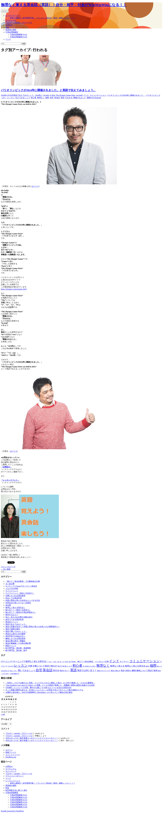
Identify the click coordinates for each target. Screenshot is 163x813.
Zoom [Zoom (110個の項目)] (73, 661)
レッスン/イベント (12, 15)
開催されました (79, 98)
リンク (8, 39)
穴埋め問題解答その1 (18, 34)
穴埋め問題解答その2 (18, 37)
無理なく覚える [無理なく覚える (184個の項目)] (117, 666)
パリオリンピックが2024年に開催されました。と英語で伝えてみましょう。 (48, 90)
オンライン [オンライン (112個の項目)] (124, 661)
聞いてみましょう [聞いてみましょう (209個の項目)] (26, 670)
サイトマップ (10, 771)
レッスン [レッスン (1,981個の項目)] (21, 665)
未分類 (8, 605)
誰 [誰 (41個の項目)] (130, 670)
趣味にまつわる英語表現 (15, 638)
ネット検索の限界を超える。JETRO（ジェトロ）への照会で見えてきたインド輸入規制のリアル (44, 690)
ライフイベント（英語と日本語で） (19, 593)
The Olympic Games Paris (65, 95)
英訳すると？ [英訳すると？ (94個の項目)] (65, 671)
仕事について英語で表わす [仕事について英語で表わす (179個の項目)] (45, 666)
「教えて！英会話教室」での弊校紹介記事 (22, 581)
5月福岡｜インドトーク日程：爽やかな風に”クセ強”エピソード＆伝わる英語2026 (38, 688)
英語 (62, 98)
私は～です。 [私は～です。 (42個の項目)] (14, 670)
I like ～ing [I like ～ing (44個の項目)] (56, 661)
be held (46, 95)
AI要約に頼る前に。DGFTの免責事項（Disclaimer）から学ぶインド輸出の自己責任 (39, 692)
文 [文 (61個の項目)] (83, 666)
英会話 (57, 98)
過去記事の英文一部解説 (15, 641)
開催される (91, 98)
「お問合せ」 (6, 467)
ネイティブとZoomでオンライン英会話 (21, 586)
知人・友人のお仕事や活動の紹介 (19, 617)
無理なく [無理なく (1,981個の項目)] (103, 665)
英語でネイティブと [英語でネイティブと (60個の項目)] (103, 671)
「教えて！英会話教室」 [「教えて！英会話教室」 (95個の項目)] (85, 661)
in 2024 (52, 95)
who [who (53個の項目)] (69, 661)
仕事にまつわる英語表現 (15, 596)
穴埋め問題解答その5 (18, 805)
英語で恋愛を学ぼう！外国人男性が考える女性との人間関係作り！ (32, 627)
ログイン (9, 750)
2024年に (38, 95)
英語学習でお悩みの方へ (15, 636)
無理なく (40, 98)
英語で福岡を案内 (12, 629)
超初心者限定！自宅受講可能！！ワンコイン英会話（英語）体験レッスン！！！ (42, 18)
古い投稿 (5, 569)
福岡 (47, 98)
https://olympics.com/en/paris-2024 (14, 289)
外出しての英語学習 (13, 598)
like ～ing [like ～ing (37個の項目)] (62, 661)
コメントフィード (12, 755)
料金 (7, 27)
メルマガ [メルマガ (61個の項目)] (11, 666)
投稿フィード (10, 752)
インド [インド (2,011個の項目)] (114, 661)
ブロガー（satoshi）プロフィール (18, 23)
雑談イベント (10, 646)
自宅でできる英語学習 (14, 619)
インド (86, 95)
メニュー (5, 11)
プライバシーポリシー (14, 776)
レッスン (10, 98)
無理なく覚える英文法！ (15, 608)
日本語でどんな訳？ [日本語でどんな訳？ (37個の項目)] (90, 666)
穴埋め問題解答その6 (18, 807)
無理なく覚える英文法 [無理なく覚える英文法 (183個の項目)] (135, 666)
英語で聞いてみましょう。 (16, 631)
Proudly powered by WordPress (12, 811)
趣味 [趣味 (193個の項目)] (134, 670)
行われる (68, 98)
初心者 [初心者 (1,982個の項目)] (77, 665)
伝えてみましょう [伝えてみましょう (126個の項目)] (65, 666)
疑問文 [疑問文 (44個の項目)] (147, 666)
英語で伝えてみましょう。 (24, 95)
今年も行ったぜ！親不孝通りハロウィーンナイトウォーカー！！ (31, 738)
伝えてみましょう (22, 98)
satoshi (98, 98)
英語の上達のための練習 (15, 634)
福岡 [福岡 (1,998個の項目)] (153, 665)
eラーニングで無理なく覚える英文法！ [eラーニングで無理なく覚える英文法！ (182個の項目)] (30, 661)
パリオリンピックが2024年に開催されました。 (126, 95)
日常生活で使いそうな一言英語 (18, 603)
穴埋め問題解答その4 (18, 802)
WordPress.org (10, 757)
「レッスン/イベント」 (10, 480)
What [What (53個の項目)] (66, 661)
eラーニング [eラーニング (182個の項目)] (6, 661)
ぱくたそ (35, 186)
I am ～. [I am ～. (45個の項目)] (50, 661)
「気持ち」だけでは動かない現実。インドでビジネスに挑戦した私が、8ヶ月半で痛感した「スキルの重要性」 (50, 683)
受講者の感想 (10, 30)
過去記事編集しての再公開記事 (18, 643)
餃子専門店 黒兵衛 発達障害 (18, 648)
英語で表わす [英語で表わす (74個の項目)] (115, 671)
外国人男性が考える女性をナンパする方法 (22, 600)
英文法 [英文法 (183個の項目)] (56, 670)
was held (79, 95)
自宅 (51, 98)
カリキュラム (10, 20)
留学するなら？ (11, 615)
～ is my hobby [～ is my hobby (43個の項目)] (5, 673)
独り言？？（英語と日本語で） (18, 610)
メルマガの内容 (11, 588)
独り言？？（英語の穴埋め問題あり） (20, 612)
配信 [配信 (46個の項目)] (159, 671)
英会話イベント (11, 622)
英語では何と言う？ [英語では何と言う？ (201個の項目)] (87, 670)
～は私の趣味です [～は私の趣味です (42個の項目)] (14, 673)
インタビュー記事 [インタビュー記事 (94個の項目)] (102, 661)
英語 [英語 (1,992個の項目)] (73, 670)
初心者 (33, 98)
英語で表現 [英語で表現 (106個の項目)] (125, 671)
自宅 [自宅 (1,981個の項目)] (39, 670)
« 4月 (3, 714)
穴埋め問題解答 (11, 32)
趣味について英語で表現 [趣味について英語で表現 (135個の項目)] (147, 670)
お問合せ (9, 25)
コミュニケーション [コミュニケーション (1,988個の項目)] (144, 661)
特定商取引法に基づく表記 (16, 790)
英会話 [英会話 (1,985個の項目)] (48, 670)
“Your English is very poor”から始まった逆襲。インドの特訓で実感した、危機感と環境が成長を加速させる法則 (50, 685)
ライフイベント (11, 591)
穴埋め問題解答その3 (18, 800)
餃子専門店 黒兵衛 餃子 (16, 650)
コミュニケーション (98, 95)
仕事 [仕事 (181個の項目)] (30, 666)
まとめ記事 (9, 584)
